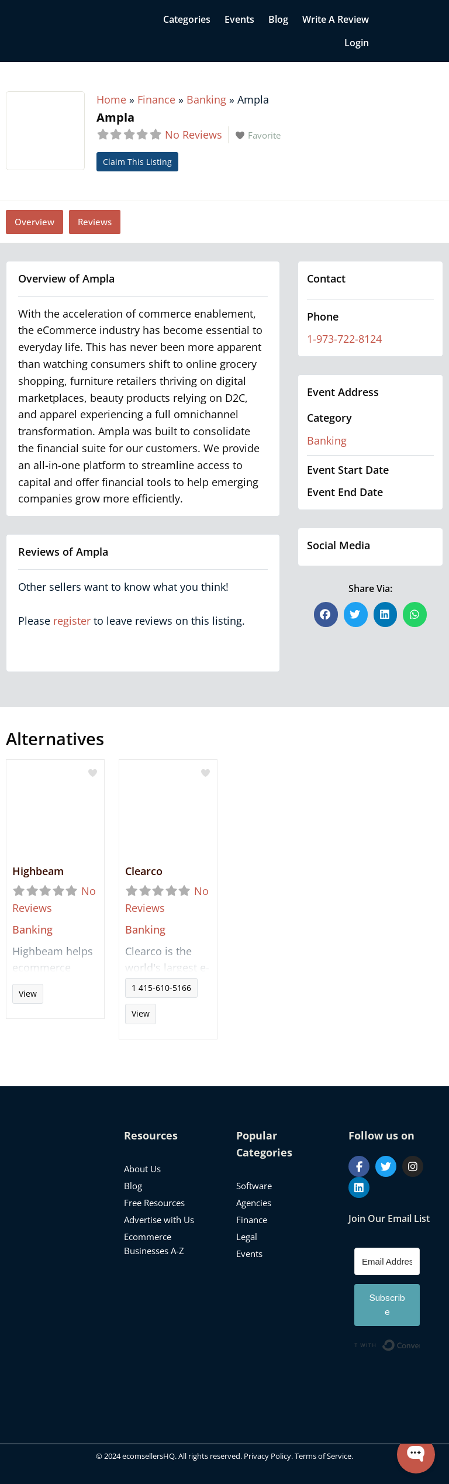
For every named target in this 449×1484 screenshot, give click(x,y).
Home (111, 99)
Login (356, 42)
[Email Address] (387, 1261)
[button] (326, 614)
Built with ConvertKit (419, 1344)
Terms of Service (323, 1456)
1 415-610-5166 (161, 987)
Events (239, 19)
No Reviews (193, 135)
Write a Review (335, 19)
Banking (206, 99)
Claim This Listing (137, 161)
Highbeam (38, 871)
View (28, 993)
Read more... (55, 963)
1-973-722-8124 (344, 339)
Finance (156, 99)
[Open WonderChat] (416, 1454)
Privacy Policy (267, 1456)
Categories (186, 19)
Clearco (144, 871)
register (72, 621)
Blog (278, 19)
